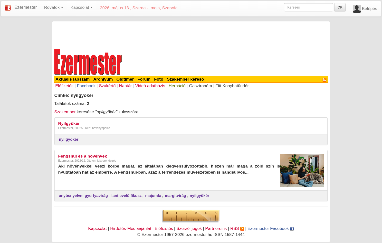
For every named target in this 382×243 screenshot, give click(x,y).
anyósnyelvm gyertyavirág (83, 196)
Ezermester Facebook (271, 228)
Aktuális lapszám (73, 79)
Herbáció (177, 85)
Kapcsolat (97, 228)
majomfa (153, 196)
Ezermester (25, 7)
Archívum (103, 79)
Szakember (65, 111)
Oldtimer (125, 79)
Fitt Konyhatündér (232, 85)
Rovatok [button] (53, 7)
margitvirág (175, 196)
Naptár (125, 85)
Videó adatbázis (150, 85)
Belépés (369, 8)
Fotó (158, 79)
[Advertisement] (191, 35)
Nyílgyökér (69, 123)
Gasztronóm (200, 85)
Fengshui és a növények (82, 156)
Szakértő (107, 85)
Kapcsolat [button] (81, 7)
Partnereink (216, 228)
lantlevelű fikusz (127, 196)
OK (339, 7)
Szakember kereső (185, 79)
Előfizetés (64, 85)
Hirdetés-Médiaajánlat (130, 228)
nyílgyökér (68, 139)
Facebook (86, 85)
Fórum (144, 79)
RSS (237, 228)
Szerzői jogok (189, 228)
